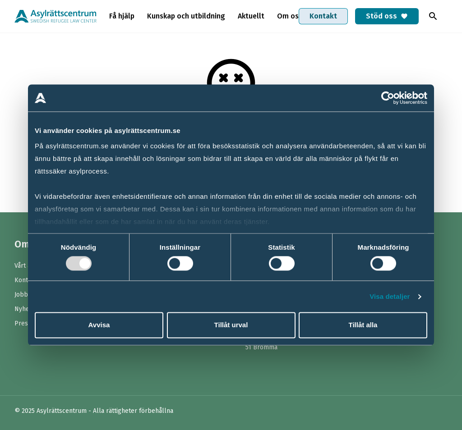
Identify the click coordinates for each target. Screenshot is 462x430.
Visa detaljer (390, 296)
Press (22, 323)
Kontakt (323, 16)
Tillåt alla (363, 325)
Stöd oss (387, 16)
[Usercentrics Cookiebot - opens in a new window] (387, 98)
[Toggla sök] (433, 16)
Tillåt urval (231, 325)
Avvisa (99, 325)
